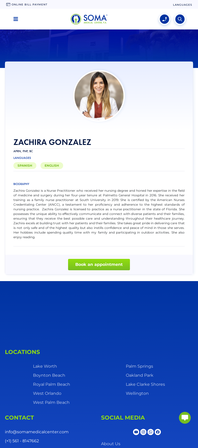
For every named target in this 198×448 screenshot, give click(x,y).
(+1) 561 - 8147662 (22, 440)
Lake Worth (45, 366)
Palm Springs (139, 366)
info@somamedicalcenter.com (37, 431)
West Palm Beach (51, 402)
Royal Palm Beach (51, 384)
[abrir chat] (185, 418)
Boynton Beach (49, 375)
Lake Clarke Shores (145, 384)
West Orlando (47, 393)
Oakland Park (139, 375)
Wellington (137, 393)
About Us (110, 443)
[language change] (182, 5)
